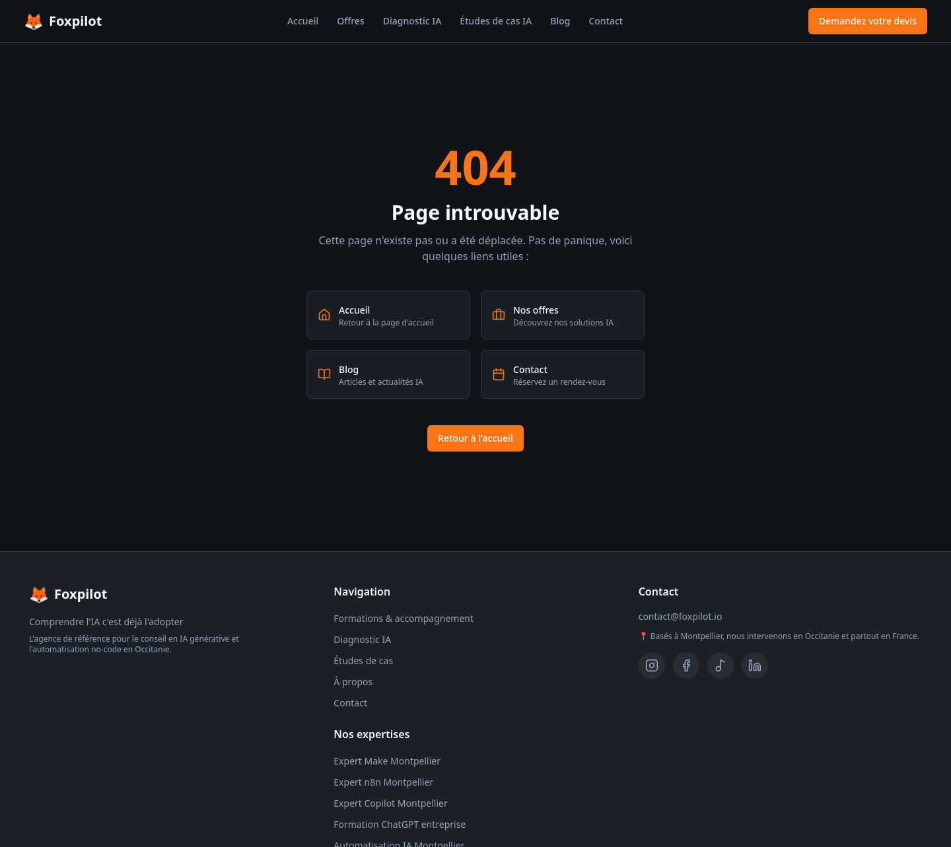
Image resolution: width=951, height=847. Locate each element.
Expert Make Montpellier (387, 761)
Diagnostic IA (412, 21)
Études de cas (363, 660)
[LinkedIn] (755, 665)
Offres (350, 21)
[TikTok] (720, 665)
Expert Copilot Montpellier (390, 803)
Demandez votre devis (868, 21)
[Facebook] (686, 665)
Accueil (302, 21)
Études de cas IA (496, 21)
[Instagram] (652, 665)
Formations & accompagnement (404, 618)
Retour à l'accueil (475, 438)
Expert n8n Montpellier (383, 782)
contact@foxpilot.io (680, 616)
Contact (605, 21)
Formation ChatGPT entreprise (400, 824)
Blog (560, 21)
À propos (353, 681)
